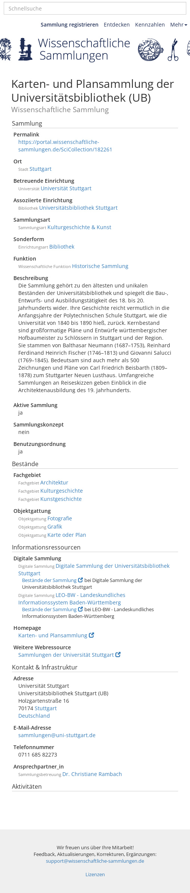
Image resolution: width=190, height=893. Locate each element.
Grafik (54, 526)
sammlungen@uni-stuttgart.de (57, 735)
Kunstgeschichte (61, 498)
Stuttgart (40, 168)
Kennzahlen (150, 24)
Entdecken (117, 24)
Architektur (54, 482)
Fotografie (59, 518)
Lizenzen (95, 874)
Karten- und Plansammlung (56, 635)
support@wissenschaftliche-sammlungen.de (95, 861)
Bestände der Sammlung (52, 580)
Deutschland (34, 715)
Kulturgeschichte (61, 490)
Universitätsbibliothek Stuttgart (78, 207)
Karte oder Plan (66, 534)
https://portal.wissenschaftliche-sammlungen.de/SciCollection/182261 (65, 145)
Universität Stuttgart (66, 188)
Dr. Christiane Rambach (92, 773)
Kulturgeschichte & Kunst (79, 227)
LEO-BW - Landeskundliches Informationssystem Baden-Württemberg (71, 598)
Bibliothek (61, 246)
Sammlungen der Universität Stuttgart (69, 654)
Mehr (178, 24)
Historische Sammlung (100, 266)
